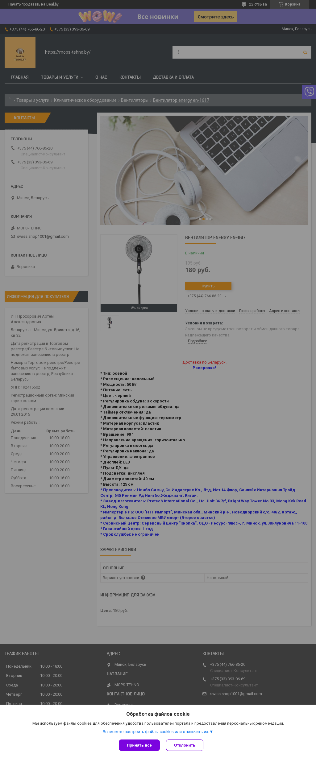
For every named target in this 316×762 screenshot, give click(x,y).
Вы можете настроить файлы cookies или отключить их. (155, 731)
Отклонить (184, 745)
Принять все (139, 745)
